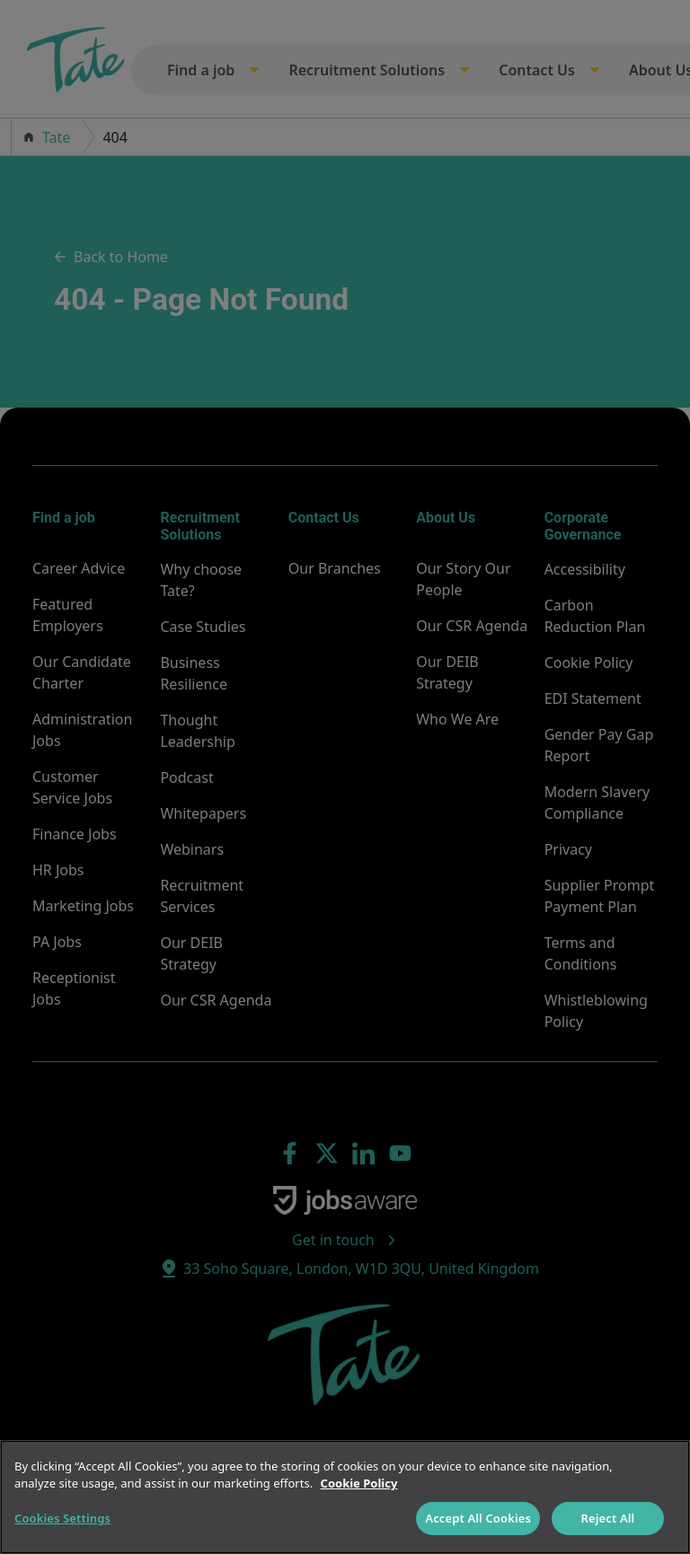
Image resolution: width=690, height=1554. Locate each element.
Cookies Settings (62, 1518)
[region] (345, 1497)
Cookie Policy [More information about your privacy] (359, 1483)
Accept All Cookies (478, 1518)
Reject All (608, 1518)
